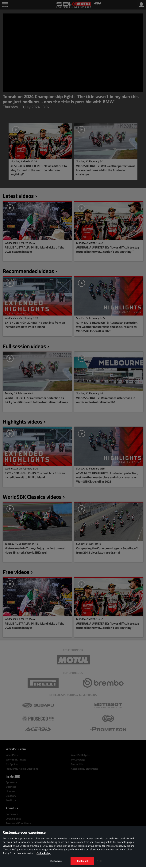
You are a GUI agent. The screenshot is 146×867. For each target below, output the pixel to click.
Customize (56, 861)
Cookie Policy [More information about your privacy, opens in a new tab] (43, 853)
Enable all (82, 861)
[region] (73, 846)
